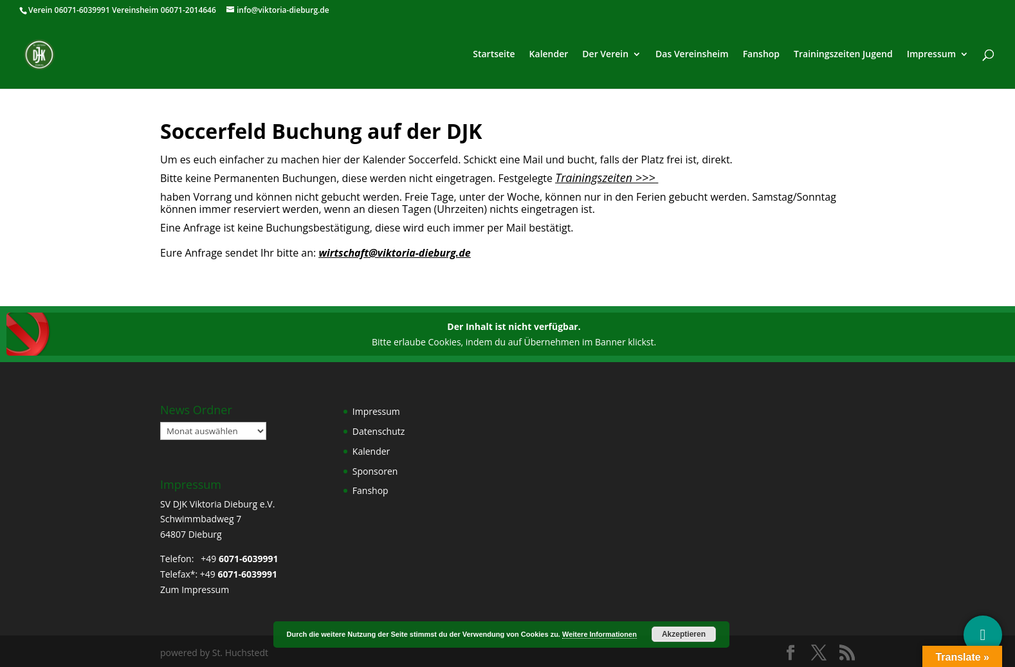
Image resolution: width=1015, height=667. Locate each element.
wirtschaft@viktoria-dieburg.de (394, 253)
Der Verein (605, 55)
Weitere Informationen (599, 634)
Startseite (494, 55)
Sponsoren (375, 471)
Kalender (549, 55)
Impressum (931, 55)
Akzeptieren (684, 634)
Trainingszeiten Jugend (843, 55)
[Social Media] (983, 635)
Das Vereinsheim (692, 55)
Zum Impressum (194, 589)
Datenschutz (378, 431)
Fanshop (761, 55)
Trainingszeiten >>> (605, 177)
